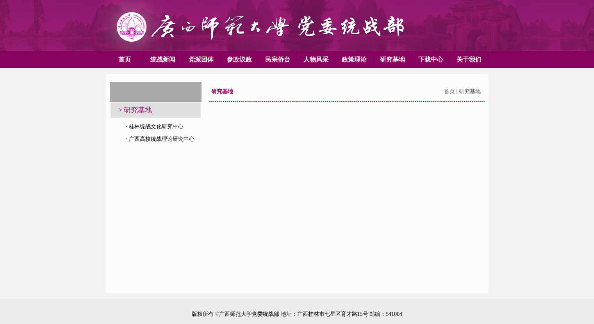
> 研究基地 (135, 110)
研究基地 (470, 91)
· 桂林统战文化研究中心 (155, 126)
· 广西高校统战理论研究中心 (160, 139)
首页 (449, 91)
